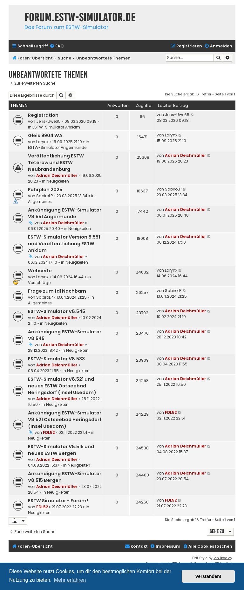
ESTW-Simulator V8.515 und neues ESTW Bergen (61, 449)
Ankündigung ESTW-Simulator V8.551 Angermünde (64, 213)
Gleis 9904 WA (45, 135)
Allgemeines (40, 201)
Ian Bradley (223, 558)
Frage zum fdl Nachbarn (57, 291)
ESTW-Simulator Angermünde (57, 147)
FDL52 (49, 432)
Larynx (42, 141)
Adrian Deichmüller (57, 175)
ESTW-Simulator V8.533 (56, 359)
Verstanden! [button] (208, 576)
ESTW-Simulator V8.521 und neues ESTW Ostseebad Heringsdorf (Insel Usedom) (62, 386)
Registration (43, 115)
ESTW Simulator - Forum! (58, 500)
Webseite (40, 270)
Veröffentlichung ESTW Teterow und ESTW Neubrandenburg (56, 162)
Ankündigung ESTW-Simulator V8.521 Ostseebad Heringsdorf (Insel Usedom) (64, 419)
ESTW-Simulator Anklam (56, 127)
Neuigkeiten (57, 181)
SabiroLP (44, 195)
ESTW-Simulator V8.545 (56, 311)
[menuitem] (57, 46)
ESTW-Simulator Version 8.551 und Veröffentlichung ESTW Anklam (64, 243)
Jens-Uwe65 (48, 121)
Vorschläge (39, 282)
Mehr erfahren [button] (70, 580)
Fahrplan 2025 (45, 189)
